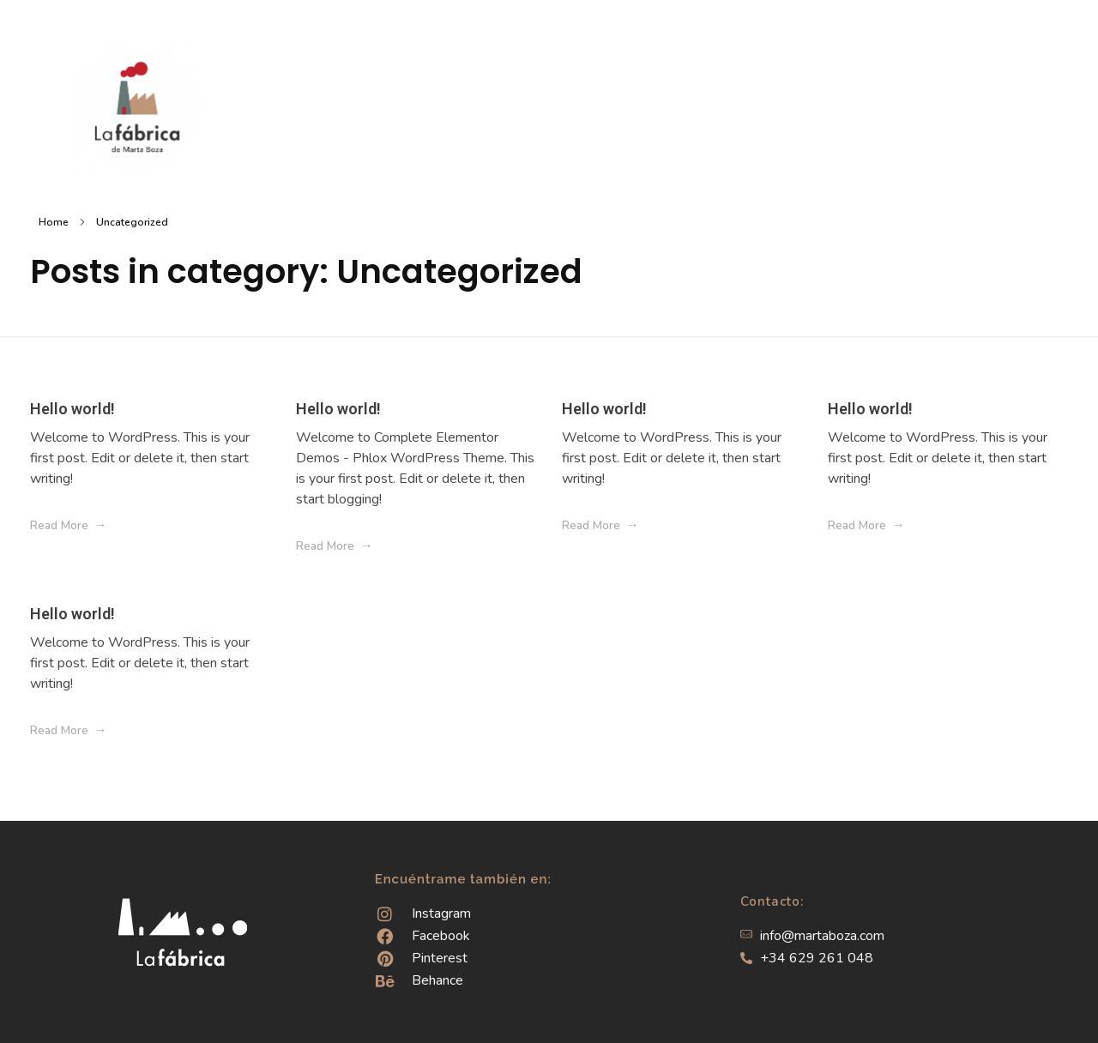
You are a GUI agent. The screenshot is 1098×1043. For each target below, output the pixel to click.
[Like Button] (261, 526)
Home (54, 222)
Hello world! (72, 409)
